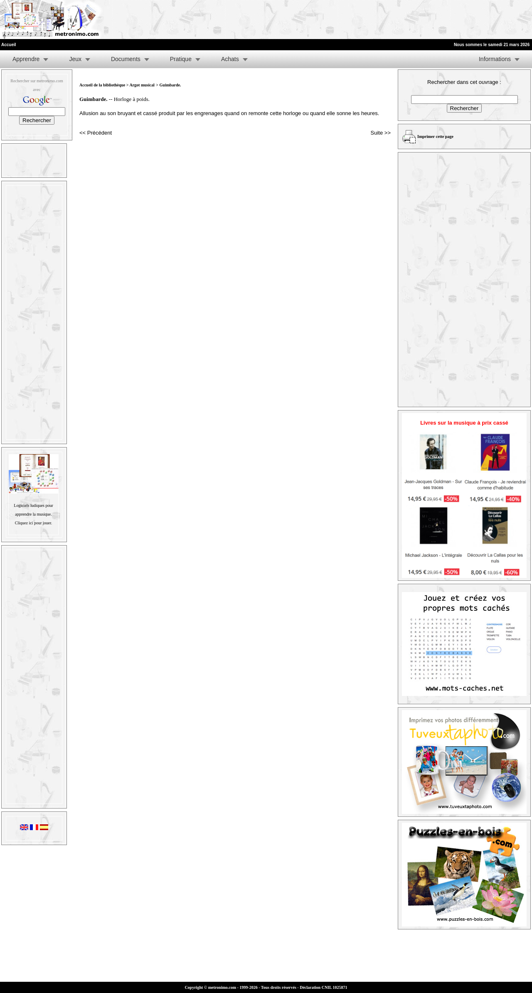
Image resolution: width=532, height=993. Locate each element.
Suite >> (381, 133)
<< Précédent (95, 133)
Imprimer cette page (435, 136)
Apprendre (25, 59)
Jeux (75, 59)
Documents (125, 59)
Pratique (181, 59)
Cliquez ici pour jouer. (33, 523)
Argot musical (141, 85)
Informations (495, 59)
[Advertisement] (429, 19)
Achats (230, 59)
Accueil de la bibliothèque (102, 85)
